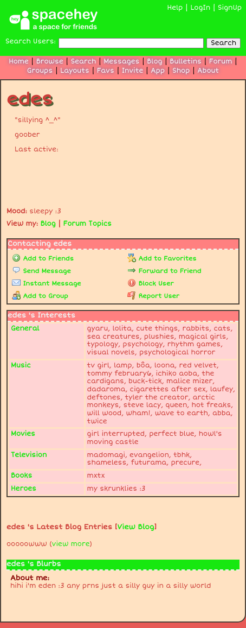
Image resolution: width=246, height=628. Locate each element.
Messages (121, 62)
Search (223, 43)
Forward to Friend (164, 271)
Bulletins (186, 62)
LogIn (200, 8)
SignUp (230, 8)
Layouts (74, 71)
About (208, 71)
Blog (154, 62)
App (158, 71)
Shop (181, 71)
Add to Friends (43, 258)
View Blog (136, 527)
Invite (133, 71)
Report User (153, 296)
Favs (105, 71)
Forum (220, 62)
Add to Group (40, 296)
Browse (49, 62)
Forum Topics (87, 224)
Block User (150, 283)
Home (19, 62)
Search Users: (30, 42)
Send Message (41, 271)
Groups (40, 71)
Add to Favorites (162, 258)
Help (175, 8)
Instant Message (46, 283)
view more (71, 544)
